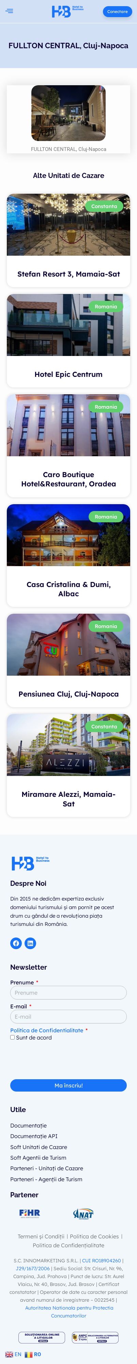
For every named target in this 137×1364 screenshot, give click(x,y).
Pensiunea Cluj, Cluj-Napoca (68, 693)
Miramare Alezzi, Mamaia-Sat (68, 799)
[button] (9, 11)
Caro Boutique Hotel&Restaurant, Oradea (68, 479)
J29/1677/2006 (33, 1268)
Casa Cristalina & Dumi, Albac (69, 589)
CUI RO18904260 (101, 1261)
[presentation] (62, 1062)
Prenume (22, 982)
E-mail (19, 1006)
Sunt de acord (34, 1037)
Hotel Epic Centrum (68, 374)
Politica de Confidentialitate (46, 1030)
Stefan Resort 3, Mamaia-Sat (68, 273)
